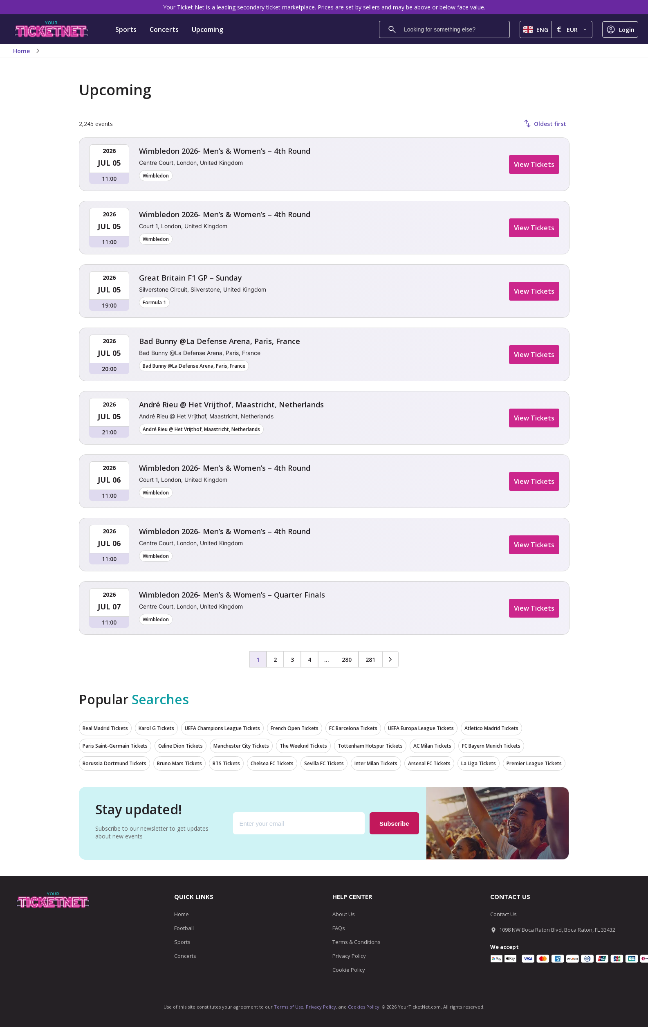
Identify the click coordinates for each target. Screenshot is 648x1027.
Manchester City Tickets (241, 745)
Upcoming (207, 29)
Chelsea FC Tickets (272, 763)
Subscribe (394, 823)
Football (184, 928)
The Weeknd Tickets (303, 745)
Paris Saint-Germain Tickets (115, 745)
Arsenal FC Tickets (429, 763)
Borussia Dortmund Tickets (114, 763)
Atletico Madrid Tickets (491, 728)
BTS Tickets (226, 763)
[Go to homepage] (51, 29)
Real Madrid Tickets (105, 728)
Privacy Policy (349, 956)
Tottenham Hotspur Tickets (370, 745)
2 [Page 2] (275, 659)
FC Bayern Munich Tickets (491, 745)
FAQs (338, 928)
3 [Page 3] (292, 659)
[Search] (392, 29)
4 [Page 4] (309, 659)
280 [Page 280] (347, 659)
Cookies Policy (363, 1007)
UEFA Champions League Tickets (222, 728)
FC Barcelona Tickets (353, 728)
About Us (343, 914)
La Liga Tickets (478, 763)
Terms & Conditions (356, 942)
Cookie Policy (348, 969)
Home (21, 51)
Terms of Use (288, 1007)
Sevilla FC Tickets (324, 763)
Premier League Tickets (534, 763)
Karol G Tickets (156, 728)
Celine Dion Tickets (180, 745)
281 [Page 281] (370, 659)
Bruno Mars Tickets (179, 763)
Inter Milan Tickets (375, 763)
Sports (126, 29)
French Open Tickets (294, 728)
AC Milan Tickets (432, 745)
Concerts (164, 29)
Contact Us (503, 914)
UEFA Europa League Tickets (421, 728)
